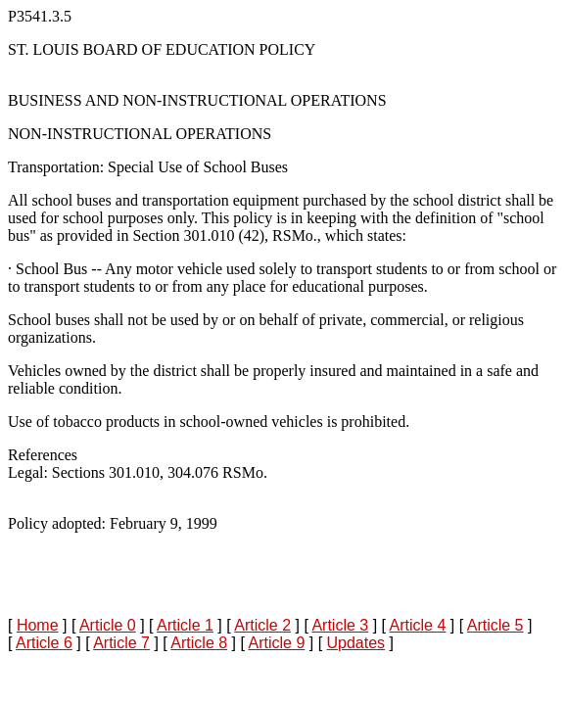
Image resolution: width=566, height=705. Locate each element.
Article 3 (339, 625)
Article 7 (121, 642)
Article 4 (418, 625)
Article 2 (262, 625)
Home (38, 625)
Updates (356, 642)
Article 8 (198, 642)
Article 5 (495, 625)
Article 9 (276, 642)
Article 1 (185, 625)
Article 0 (107, 625)
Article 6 (44, 642)
